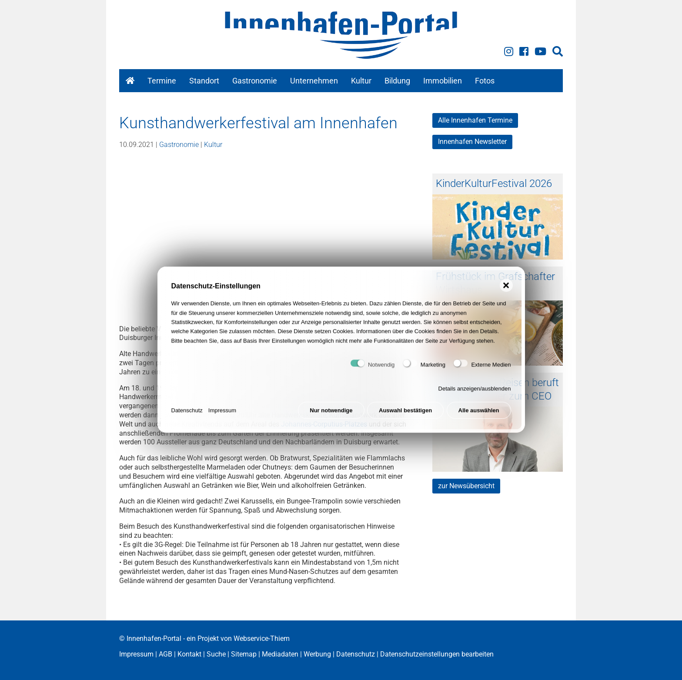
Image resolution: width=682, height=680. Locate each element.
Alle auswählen (478, 417)
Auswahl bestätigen (405, 417)
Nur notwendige (331, 417)
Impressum (222, 417)
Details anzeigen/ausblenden (474, 395)
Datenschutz (187, 417)
